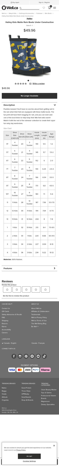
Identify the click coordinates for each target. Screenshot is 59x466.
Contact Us (6, 308)
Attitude (5, 397)
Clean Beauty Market (48, 389)
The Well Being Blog (38, 323)
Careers (5, 332)
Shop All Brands (27, 400)
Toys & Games (46, 392)
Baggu (4, 391)
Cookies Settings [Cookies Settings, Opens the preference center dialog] (29, 461)
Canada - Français (38, 343)
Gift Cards (5, 311)
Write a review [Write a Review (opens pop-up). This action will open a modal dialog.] (38, 84)
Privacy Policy (20, 450)
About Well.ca (36, 308)
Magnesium (45, 401)
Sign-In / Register (44, 2)
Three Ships (25, 391)
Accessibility (6, 329)
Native (4, 388)
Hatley (29, 18)
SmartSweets (26, 397)
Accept (29, 456)
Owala (4, 394)
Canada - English (10, 343)
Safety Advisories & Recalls (12, 314)
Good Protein (26, 388)
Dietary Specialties (48, 404)
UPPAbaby (25, 394)
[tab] (29, 105)
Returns (5, 323)
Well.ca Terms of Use (39, 320)
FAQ (3, 317)
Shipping (5, 320)
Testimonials (35, 314)
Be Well (34, 326)
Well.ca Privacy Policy (39, 317)
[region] (29, 453)
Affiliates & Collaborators (40, 311)
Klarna (4, 326)
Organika (5, 400)
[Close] (54, 445)
